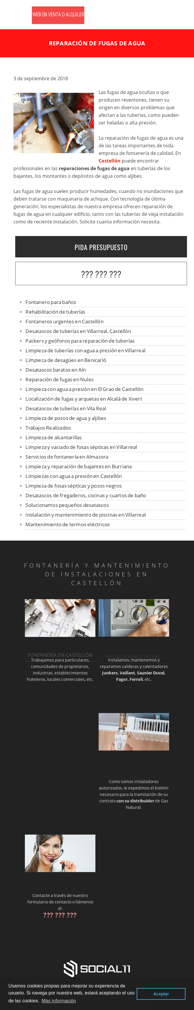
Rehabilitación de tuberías (55, 311)
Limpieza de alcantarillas (53, 437)
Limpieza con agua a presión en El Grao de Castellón (84, 389)
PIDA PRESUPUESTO (101, 247)
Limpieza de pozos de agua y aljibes (65, 418)
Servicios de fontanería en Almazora (66, 456)
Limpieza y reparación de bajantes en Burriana (78, 466)
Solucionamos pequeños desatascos (67, 505)
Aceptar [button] (161, 994)
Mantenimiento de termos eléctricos (67, 524)
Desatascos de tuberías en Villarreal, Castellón (78, 331)
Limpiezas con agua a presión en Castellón (73, 476)
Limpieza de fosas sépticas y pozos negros (73, 485)
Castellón (110, 161)
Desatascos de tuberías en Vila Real (65, 408)
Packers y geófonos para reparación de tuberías (80, 340)
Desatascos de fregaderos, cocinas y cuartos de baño (85, 495)
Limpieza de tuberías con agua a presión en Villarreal (85, 350)
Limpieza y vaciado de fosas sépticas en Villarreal (81, 447)
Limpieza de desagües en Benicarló (65, 360)
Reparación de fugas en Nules (59, 379)
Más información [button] (59, 1000)
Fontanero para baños (50, 302)
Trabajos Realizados (48, 427)
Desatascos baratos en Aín (55, 369)
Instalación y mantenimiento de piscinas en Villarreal (85, 514)
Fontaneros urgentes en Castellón (64, 321)
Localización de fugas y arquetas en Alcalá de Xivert (83, 398)
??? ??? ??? (101, 274)
